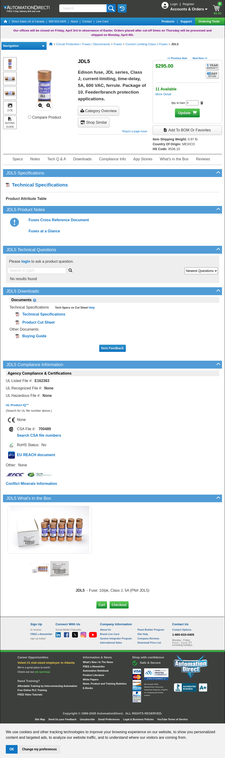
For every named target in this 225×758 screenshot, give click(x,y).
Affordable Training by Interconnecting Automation (47, 686)
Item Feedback (112, 348)
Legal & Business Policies (138, 719)
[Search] (83, 8)
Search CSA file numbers (39, 435)
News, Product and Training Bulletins (105, 683)
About (74, 21)
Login (174, 4)
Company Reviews (148, 638)
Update (184, 113)
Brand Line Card (109, 634)
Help (91, 307)
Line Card (102, 21)
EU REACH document (36, 455)
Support (187, 21)
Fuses (118, 44)
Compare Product (44, 117)
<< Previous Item (177, 58)
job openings (42, 671)
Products (168, 21)
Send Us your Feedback (62, 719)
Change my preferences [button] (39, 749)
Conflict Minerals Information (31, 484)
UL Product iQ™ (17, 405)
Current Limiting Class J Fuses (146, 44)
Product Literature (93, 675)
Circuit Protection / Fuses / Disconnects (83, 44)
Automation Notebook (96, 670)
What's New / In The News (98, 662)
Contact (87, 21)
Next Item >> (200, 58)
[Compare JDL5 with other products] (29, 117)
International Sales (111, 642)
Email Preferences (109, 719)
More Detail (163, 94)
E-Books (88, 688)
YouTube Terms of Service (172, 719)
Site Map (40, 719)
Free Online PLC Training (32, 690)
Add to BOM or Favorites (187, 130)
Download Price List (149, 642)
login (25, 261)
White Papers (91, 679)
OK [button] (12, 749)
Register (188, 4)
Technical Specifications (37, 184)
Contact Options (181, 629)
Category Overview (98, 111)
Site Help (142, 634)
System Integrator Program (116, 638)
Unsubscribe (88, 719)
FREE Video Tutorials (30, 694)
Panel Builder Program (150, 629)
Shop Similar (93, 122)
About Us (105, 629)
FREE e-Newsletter (94, 666)
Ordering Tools (209, 21)
